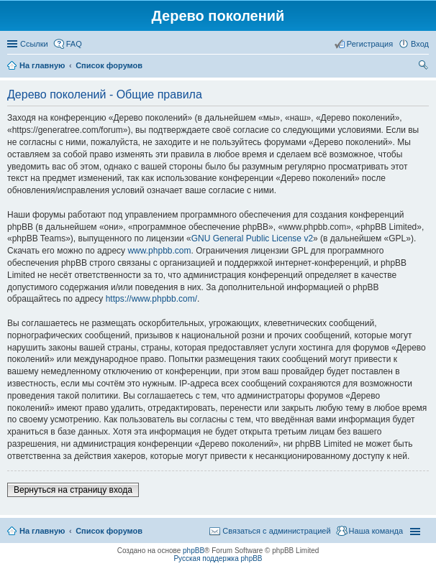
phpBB (193, 551)
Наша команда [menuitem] (376, 530)
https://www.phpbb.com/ (151, 299)
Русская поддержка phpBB (217, 558)
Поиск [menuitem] (424, 67)
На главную (42, 530)
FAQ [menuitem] (74, 44)
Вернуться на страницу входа (73, 490)
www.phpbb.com (159, 251)
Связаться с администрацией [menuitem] (276, 530)
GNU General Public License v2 (252, 238)
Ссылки (34, 44)
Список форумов (109, 530)
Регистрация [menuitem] (370, 44)
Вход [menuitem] (420, 44)
